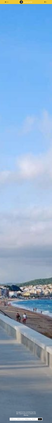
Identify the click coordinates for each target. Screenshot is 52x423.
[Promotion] (35, 419)
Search (40, 419)
